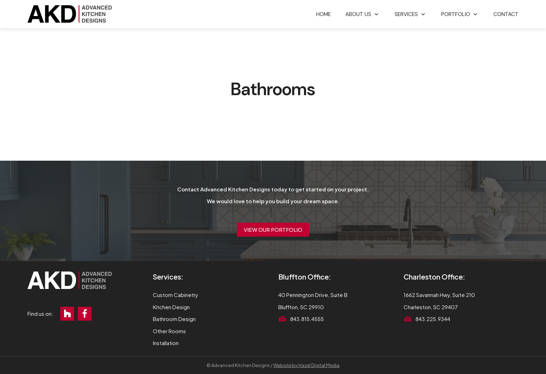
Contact (505, 14)
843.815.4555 (307, 318)
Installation (166, 342)
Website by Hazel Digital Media (306, 365)
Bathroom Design (174, 318)
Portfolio (455, 14)
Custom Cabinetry (175, 294)
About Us (358, 14)
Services (406, 14)
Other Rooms (169, 331)
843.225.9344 (432, 318)
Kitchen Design (171, 307)
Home (323, 14)
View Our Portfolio (273, 229)
